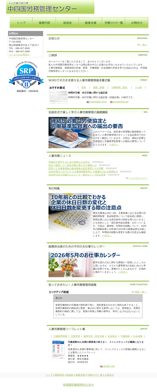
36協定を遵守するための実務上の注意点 (69, 162)
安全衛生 (112, 336)
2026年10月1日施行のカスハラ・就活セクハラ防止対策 (77, 174)
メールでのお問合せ (19, 54)
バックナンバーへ (138, 178)
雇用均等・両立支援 (93, 336)
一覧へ (143, 44)
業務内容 (59, 375)
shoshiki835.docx (96, 101)
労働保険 (125, 336)
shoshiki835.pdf (119, 101)
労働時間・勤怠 (119, 87)
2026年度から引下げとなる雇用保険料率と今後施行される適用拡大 (83, 171)
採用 (83, 87)
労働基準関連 (60, 336)
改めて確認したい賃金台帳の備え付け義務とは (73, 165)
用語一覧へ (140, 292)
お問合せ (109, 375)
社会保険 (137, 336)
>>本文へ (114, 144)
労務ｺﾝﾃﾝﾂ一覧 (94, 375)
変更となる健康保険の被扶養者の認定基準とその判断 (76, 168)
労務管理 (75, 336)
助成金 (69, 375)
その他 (138, 87)
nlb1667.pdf (107, 366)
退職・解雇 (98, 87)
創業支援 (80, 375)
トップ (49, 375)
